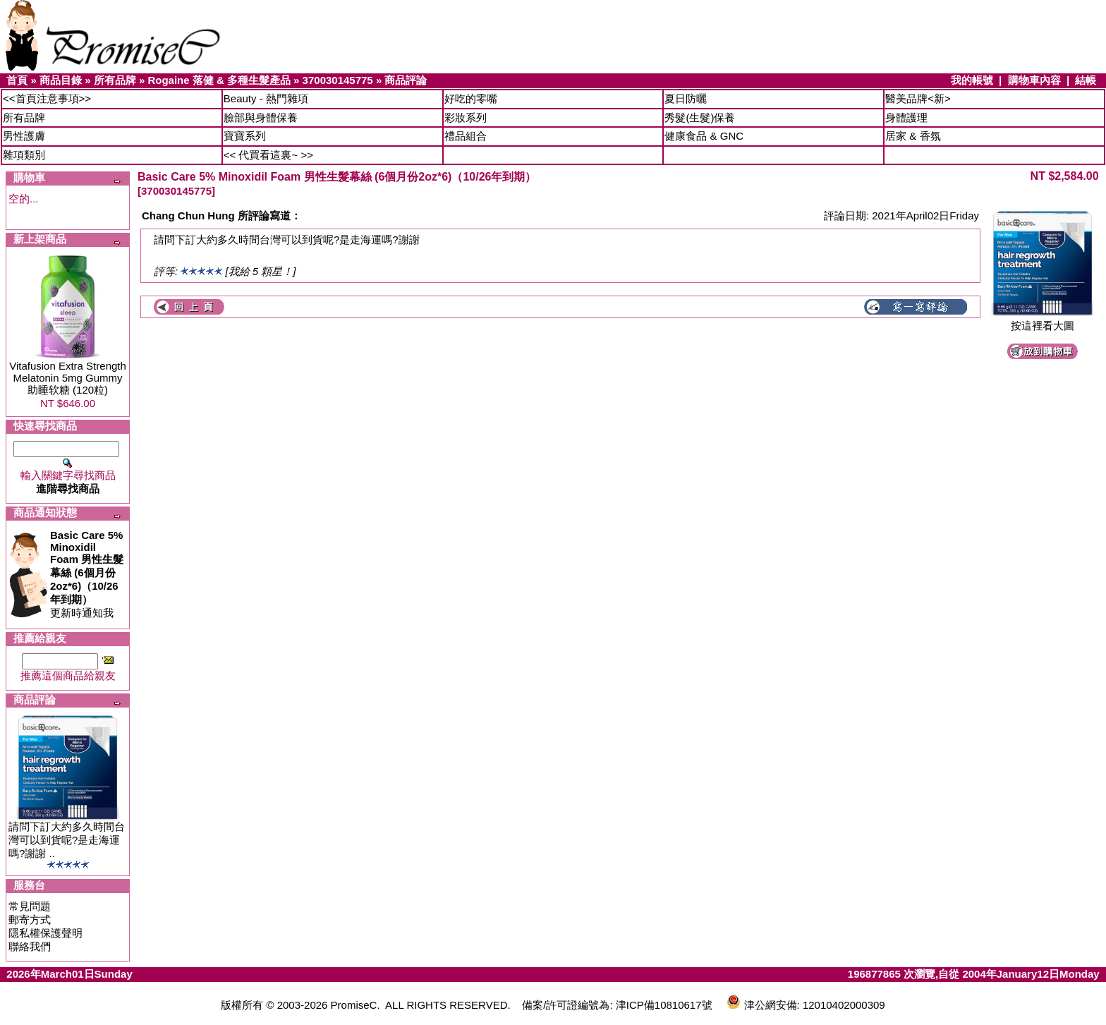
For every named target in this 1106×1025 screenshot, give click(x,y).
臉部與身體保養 (261, 117)
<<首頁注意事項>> (47, 98)
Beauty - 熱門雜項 (266, 98)
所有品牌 (115, 80)
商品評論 (405, 80)
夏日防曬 (685, 98)
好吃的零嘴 (470, 98)
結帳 (1085, 80)
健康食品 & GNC (703, 136)
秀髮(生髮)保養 (699, 117)
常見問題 (29, 906)
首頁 (17, 80)
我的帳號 (972, 80)
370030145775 (338, 80)
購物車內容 (1034, 80)
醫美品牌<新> (918, 98)
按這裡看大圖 (1042, 321)
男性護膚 (24, 136)
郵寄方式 (29, 920)
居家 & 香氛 (912, 136)
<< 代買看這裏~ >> (268, 155)
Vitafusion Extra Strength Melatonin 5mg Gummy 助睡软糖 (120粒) (67, 378)
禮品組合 (465, 136)
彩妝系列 (465, 117)
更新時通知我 (86, 574)
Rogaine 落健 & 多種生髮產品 (219, 80)
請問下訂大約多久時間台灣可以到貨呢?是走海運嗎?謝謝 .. (66, 839)
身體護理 (906, 117)
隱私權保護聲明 (45, 933)
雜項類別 (24, 155)
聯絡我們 (29, 946)
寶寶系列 (245, 136)
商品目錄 (61, 80)
